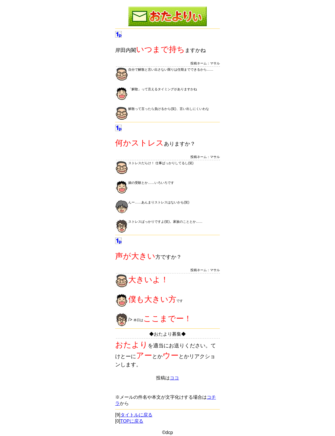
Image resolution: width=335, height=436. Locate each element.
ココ (174, 377)
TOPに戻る (132, 421)
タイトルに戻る (136, 414)
